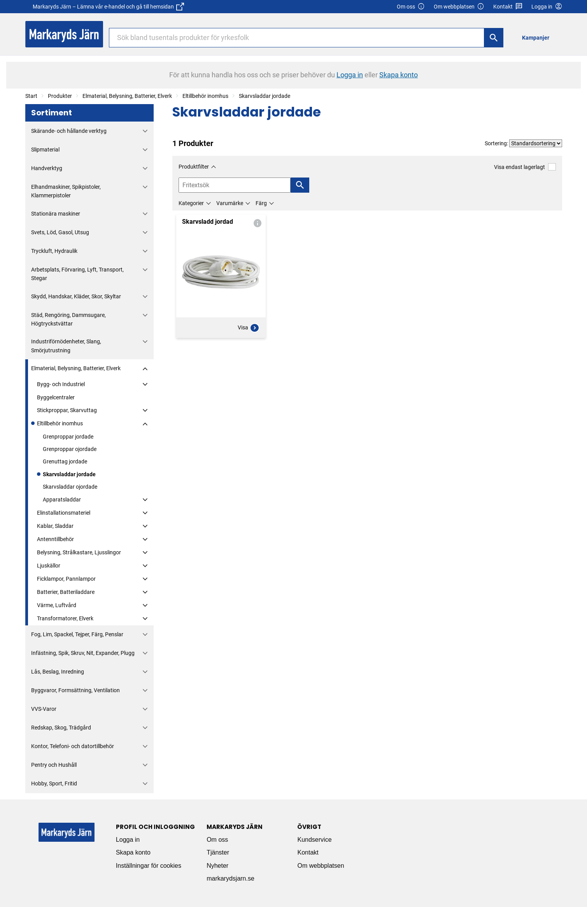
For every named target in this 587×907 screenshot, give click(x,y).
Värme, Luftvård (56, 605)
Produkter (60, 96)
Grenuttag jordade (65, 461)
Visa (248, 328)
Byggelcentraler (56, 397)
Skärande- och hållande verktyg (69, 131)
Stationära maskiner (55, 214)
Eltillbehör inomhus (205, 96)
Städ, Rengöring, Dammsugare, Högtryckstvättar (68, 319)
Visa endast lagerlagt (524, 167)
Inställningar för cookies (148, 865)
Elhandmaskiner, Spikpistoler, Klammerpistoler (66, 191)
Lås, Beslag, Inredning (57, 671)
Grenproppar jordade (68, 436)
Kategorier (191, 203)
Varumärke (229, 203)
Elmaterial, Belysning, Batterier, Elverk (127, 96)
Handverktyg (46, 168)
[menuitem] (537, 37)
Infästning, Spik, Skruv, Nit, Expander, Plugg (83, 653)
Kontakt (507, 7)
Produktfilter (194, 166)
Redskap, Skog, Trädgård (61, 727)
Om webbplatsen (459, 7)
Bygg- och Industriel (61, 384)
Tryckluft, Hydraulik (54, 251)
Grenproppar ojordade (69, 449)
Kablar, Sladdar (55, 526)
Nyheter (217, 865)
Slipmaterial (45, 149)
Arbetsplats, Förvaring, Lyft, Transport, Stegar (77, 273)
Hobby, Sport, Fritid (54, 783)
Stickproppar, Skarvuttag (67, 410)
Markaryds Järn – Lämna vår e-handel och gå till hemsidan (108, 6)
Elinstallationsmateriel (63, 513)
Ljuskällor (48, 565)
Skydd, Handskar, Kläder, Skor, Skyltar (76, 296)
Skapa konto (133, 852)
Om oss (411, 7)
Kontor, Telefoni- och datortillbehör (72, 746)
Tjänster (218, 852)
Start (31, 96)
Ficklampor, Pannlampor (66, 579)
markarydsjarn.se (230, 878)
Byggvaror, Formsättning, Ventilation (75, 690)
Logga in (128, 839)
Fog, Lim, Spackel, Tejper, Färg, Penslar (77, 634)
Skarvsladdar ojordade (70, 487)
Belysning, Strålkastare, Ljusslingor (79, 552)
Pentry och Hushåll (54, 765)
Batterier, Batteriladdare (66, 592)
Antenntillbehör (55, 539)
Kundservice (314, 839)
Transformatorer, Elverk (65, 618)
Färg (261, 203)
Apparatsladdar (62, 499)
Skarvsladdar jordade (264, 96)
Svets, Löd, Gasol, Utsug (60, 232)
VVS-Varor (43, 709)
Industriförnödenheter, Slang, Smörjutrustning (66, 345)
